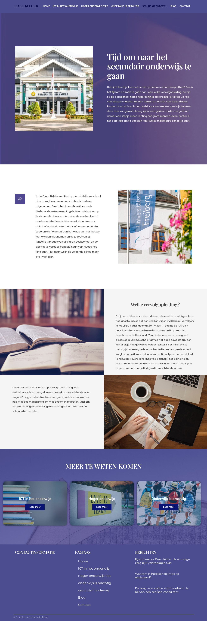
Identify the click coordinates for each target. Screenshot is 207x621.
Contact (184, 6)
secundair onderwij (154, 6)
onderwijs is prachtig (125, 6)
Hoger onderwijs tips (94, 6)
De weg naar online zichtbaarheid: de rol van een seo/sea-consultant (161, 590)
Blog (173, 6)
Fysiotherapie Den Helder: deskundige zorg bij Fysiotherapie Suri (162, 561)
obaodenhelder (25, 6)
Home (46, 6)
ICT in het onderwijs (65, 6)
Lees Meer (34, 506)
